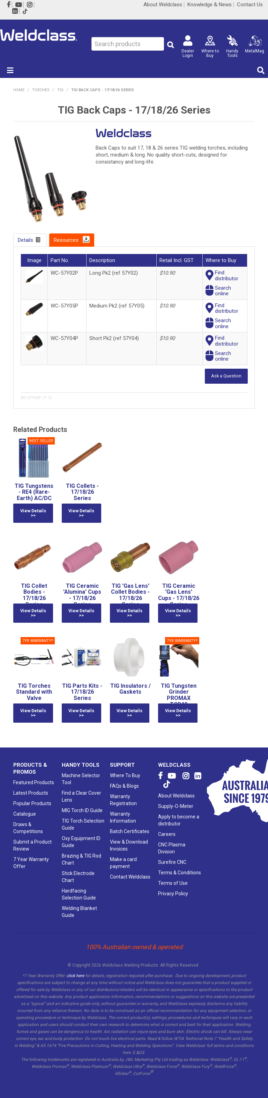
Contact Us (250, 4)
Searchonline (223, 291)
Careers (167, 834)
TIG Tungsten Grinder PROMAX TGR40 (178, 694)
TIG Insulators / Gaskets (130, 688)
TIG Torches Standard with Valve (34, 691)
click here (75, 975)
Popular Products (32, 803)
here (126, 1052)
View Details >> (33, 513)
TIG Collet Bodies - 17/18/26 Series (34, 595)
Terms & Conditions (179, 872)
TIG (60, 90)
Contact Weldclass (130, 876)
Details (25, 240)
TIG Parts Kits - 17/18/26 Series (82, 691)
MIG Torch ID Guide (82, 810)
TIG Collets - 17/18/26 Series (82, 492)
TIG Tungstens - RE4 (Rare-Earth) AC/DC (34, 492)
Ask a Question (226, 375)
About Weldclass (162, 4)
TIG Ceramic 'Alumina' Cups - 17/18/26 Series (82, 595)
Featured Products (33, 782)
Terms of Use (173, 883)
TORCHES (41, 90)
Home (18, 90)
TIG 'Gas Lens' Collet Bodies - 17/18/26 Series (130, 595)
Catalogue (24, 813)
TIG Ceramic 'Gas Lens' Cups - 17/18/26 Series (178, 595)
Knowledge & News (209, 4)
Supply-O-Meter (175, 806)
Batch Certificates (129, 831)
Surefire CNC (172, 862)
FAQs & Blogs (124, 785)
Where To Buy (125, 775)
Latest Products (30, 792)
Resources (66, 240)
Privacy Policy (173, 893)
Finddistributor (226, 275)
